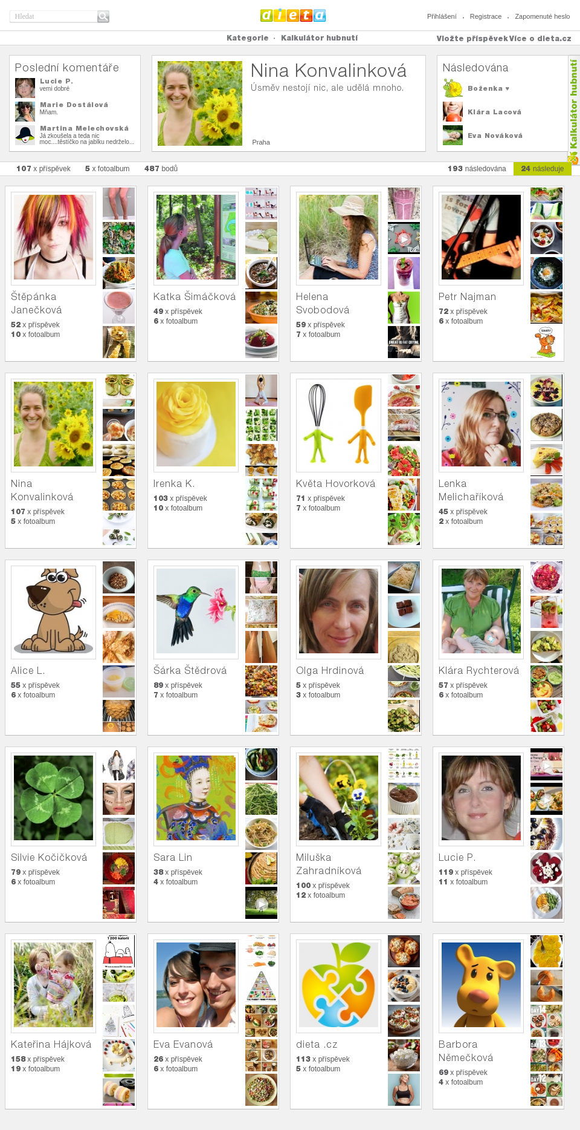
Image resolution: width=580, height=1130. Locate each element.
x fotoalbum (107, 168)
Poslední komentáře (67, 67)
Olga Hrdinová (330, 670)
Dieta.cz (293, 15)
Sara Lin (173, 857)
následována (477, 168)
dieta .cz (317, 1044)
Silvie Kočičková (49, 857)
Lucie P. (57, 81)
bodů (161, 168)
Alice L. (28, 670)
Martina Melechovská (84, 128)
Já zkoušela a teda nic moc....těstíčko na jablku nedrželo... (87, 138)
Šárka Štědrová (190, 670)
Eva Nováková (495, 135)
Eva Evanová (183, 1044)
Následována (476, 67)
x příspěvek (43, 168)
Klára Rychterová (479, 670)
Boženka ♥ (489, 88)
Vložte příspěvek (472, 38)
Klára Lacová (495, 112)
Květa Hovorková (336, 483)
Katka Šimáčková (194, 296)
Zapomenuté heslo (542, 16)
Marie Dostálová (74, 104)
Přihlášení (442, 16)
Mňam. (49, 112)
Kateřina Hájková (51, 1044)
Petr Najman (468, 296)
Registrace (486, 16)
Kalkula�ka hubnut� (573, 110)
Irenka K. (174, 483)
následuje (542, 168)
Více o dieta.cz (540, 38)
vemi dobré (54, 88)
